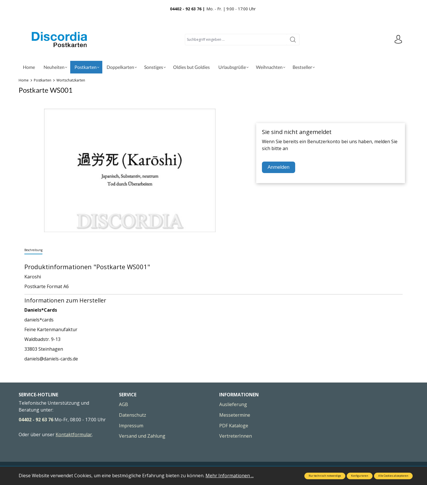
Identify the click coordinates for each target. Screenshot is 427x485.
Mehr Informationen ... (229, 475)
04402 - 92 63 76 (36, 419)
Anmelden (279, 167)
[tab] (33, 250)
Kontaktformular (74, 434)
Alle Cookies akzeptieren (393, 476)
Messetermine (234, 415)
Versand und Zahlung (142, 436)
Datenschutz (132, 415)
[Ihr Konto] (398, 39)
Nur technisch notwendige (325, 476)
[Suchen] (293, 39)
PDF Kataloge (233, 425)
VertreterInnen (235, 436)
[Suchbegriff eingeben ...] (236, 39)
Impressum (131, 425)
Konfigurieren (359, 476)
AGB (123, 404)
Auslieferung (233, 404)
